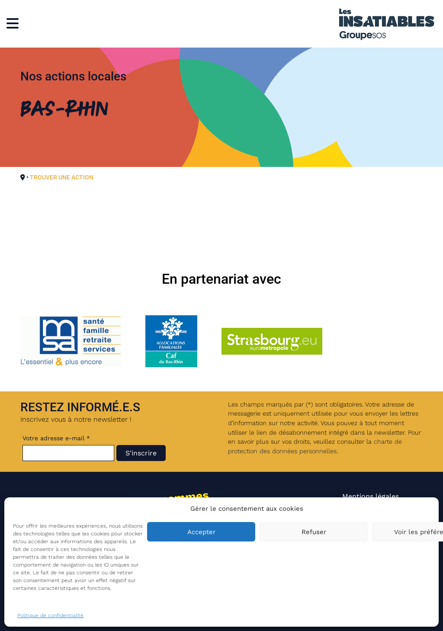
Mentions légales (370, 496)
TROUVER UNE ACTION (61, 177)
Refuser (314, 532)
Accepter (201, 532)
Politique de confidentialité (50, 615)
